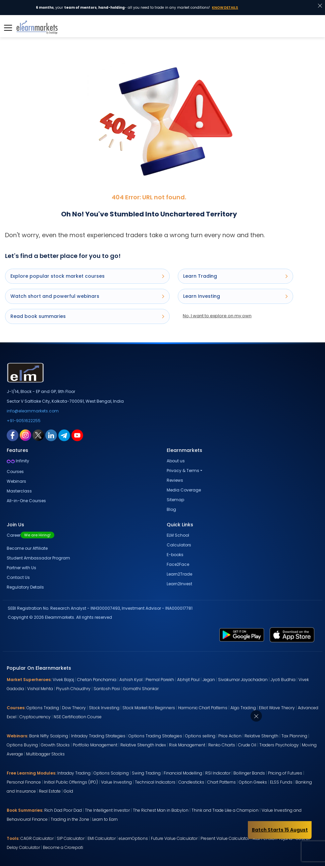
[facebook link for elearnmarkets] (12, 434)
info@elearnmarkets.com (33, 411)
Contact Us (18, 577)
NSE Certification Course (78, 717)
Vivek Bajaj (63, 679)
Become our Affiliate (27, 548)
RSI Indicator (217, 773)
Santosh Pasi (107, 688)
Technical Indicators (155, 782)
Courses (15, 471)
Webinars (16, 481)
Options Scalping (111, 773)
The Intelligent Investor (107, 810)
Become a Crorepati (63, 847)
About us (176, 461)
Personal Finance (24, 782)
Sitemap (175, 500)
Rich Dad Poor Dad (63, 810)
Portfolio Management (95, 745)
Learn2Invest (179, 584)
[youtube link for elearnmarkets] (77, 434)
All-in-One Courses (26, 501)
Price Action (229, 736)
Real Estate (50, 791)
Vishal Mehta (40, 688)
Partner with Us (21, 568)
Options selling (200, 736)
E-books (175, 554)
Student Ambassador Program (38, 558)
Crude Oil (247, 745)
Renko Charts (221, 745)
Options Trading (42, 708)
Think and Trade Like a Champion (225, 810)
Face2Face (178, 564)
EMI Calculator (102, 838)
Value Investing (116, 782)
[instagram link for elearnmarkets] (25, 434)
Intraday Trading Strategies (98, 736)
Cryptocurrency (35, 717)
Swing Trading (146, 773)
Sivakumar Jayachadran (243, 679)
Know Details (225, 7)
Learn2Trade (179, 574)
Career (30, 535)
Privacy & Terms (183, 470)
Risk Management (187, 745)
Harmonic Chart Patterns (202, 708)
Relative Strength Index (143, 745)
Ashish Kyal (131, 679)
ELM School (178, 535)
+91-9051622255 (24, 420)
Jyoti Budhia (283, 679)
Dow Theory (74, 708)
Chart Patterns (221, 782)
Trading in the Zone (70, 819)
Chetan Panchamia (96, 679)
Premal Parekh (160, 679)
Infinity (18, 461)
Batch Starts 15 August (280, 829)
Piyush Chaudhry (73, 688)
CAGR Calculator (37, 838)
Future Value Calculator (174, 838)
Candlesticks (191, 782)
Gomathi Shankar (141, 688)
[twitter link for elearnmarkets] (38, 434)
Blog (171, 509)
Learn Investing (235, 296)
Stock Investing (104, 708)
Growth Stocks (55, 745)
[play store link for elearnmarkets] (242, 634)
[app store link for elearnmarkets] (292, 634)
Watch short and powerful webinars (87, 296)
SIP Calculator (71, 838)
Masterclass (19, 491)
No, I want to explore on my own (217, 316)
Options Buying (22, 745)
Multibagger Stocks (45, 754)
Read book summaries (87, 316)
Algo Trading (243, 708)
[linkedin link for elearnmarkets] (51, 434)
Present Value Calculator (225, 838)
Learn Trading (235, 276)
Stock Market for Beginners (148, 708)
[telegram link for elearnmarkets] (64, 434)
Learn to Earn (105, 819)
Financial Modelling (183, 773)
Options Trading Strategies (155, 736)
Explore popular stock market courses (87, 276)
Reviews (175, 480)
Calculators (179, 545)
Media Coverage (184, 490)
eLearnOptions (133, 838)
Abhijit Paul (188, 679)
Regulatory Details (25, 587)
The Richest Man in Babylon (160, 810)
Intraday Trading (74, 773)
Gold (68, 791)
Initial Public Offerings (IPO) (71, 782)
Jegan (209, 679)
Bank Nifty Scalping (48, 736)
